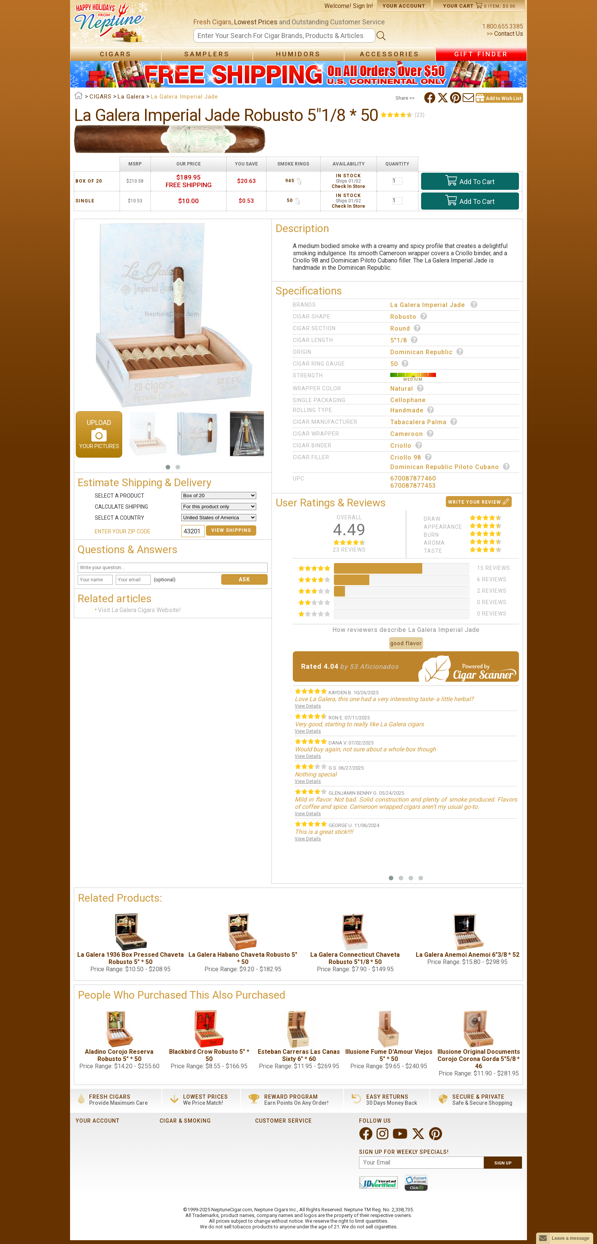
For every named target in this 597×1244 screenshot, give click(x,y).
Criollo (406, 445)
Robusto (409, 316)
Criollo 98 (411, 457)
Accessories (390, 54)
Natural (407, 388)
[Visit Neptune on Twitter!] (419, 1137)
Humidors (298, 54)
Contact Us (508, 33)
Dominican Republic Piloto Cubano (450, 467)
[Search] (284, 36)
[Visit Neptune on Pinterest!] (436, 1137)
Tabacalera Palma (424, 422)
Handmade (412, 410)
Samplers (207, 54)
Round (405, 328)
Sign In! (363, 6)
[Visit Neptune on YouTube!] (401, 1137)
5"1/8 (404, 340)
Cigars (116, 54)
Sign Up (503, 1163)
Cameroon (412, 433)
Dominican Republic (427, 352)
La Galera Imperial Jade (434, 305)
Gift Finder (481, 54)
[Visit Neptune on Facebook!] (366, 1137)
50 (399, 363)
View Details (308, 706)
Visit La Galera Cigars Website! (139, 610)
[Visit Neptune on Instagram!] (383, 1137)
